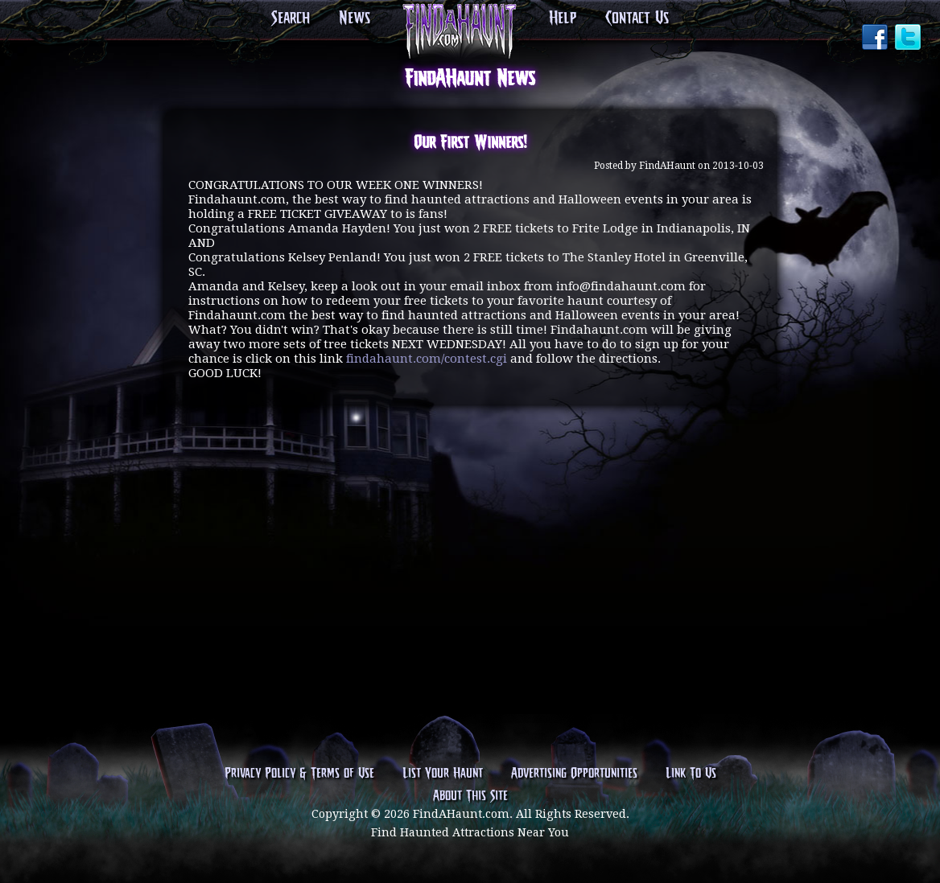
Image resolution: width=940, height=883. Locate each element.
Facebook (876, 38)
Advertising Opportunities (574, 773)
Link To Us (691, 773)
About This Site (470, 796)
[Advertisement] (470, 481)
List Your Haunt (442, 773)
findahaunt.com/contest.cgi (426, 358)
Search (290, 18)
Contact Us (637, 18)
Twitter (909, 38)
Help (562, 18)
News (354, 18)
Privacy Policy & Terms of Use (299, 773)
